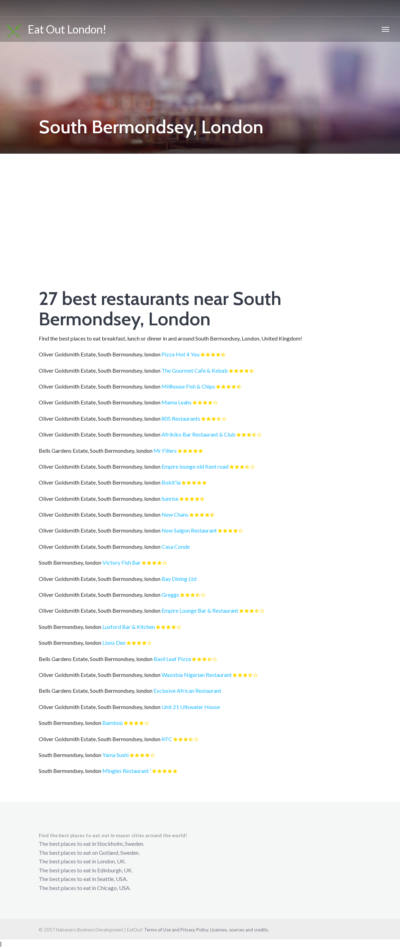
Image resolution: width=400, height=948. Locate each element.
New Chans (174, 514)
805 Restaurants (180, 418)
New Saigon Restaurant (189, 530)
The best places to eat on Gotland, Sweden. (89, 852)
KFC (166, 739)
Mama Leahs (176, 402)
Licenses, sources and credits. (239, 929)
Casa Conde (175, 546)
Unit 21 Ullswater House (190, 706)
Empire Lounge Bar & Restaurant (199, 610)
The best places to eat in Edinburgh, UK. (86, 870)
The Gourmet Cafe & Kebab (194, 370)
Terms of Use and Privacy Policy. (176, 929)
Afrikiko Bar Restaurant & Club (198, 434)
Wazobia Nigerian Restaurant (196, 674)
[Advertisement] (200, 205)
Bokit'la (170, 482)
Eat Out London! (56, 30)
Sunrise (169, 498)
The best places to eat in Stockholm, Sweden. (91, 843)
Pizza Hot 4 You (180, 354)
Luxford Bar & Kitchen (128, 626)
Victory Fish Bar (121, 562)
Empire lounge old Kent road (195, 466)
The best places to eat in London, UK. (82, 861)
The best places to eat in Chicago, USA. (85, 887)
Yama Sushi (115, 754)
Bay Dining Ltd (178, 578)
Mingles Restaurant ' (126, 770)
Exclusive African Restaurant (187, 690)
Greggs (170, 594)
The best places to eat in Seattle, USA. (83, 878)
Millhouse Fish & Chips (188, 386)
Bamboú (112, 722)
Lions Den (113, 642)
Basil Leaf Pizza (172, 658)
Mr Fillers (165, 450)
